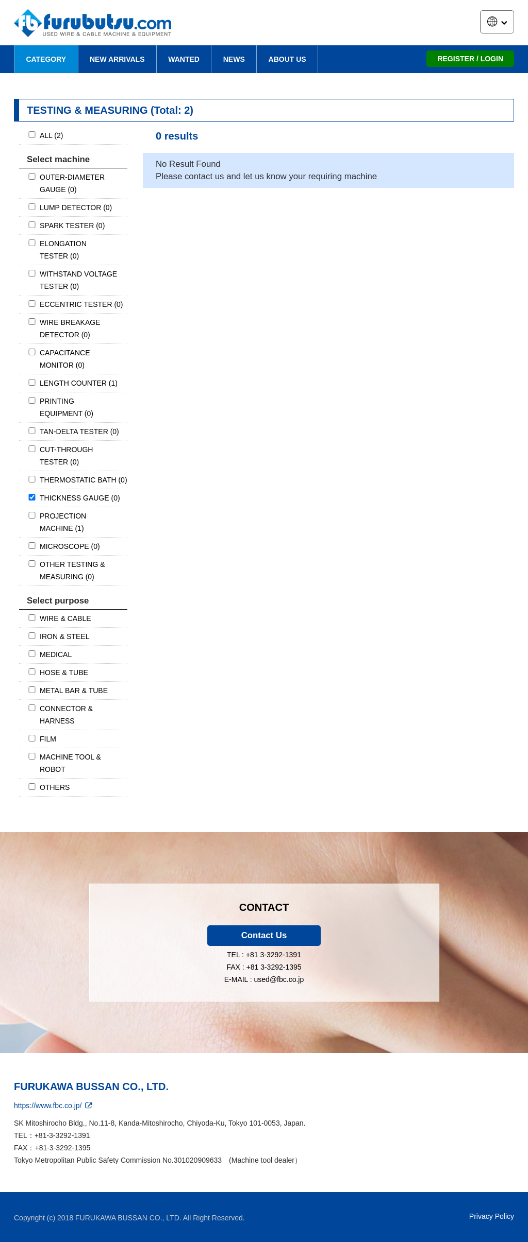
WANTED (184, 59)
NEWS (234, 59)
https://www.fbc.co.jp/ (54, 1105)
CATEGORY (46, 59)
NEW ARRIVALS (117, 59)
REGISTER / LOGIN (470, 59)
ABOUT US (287, 59)
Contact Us (264, 935)
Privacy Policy (491, 1216)
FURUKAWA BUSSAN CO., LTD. (91, 1086)
